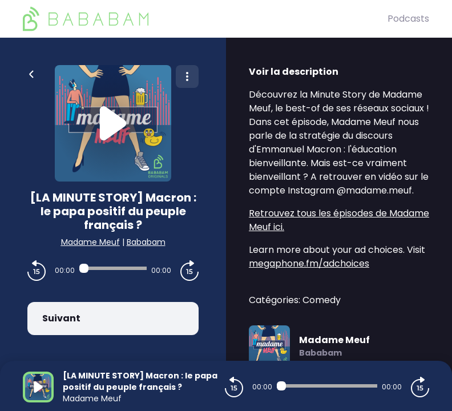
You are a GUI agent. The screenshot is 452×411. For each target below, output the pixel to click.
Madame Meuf (90, 242)
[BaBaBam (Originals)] (205, 19)
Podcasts (408, 18)
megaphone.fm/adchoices (309, 263)
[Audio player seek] (113, 268)
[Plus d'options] (187, 76)
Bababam (146, 242)
